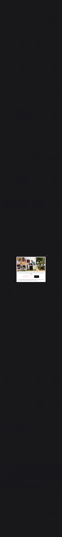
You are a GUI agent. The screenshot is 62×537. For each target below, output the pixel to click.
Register (36, 276)
